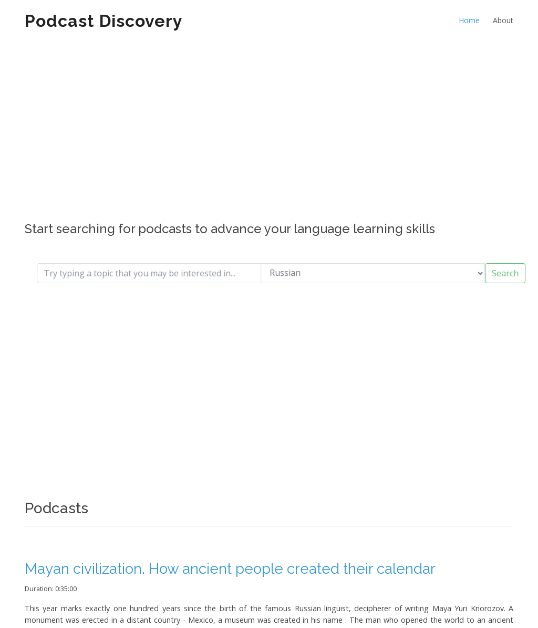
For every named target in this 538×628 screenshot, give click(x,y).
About (503, 20)
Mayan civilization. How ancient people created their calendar (230, 568)
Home (469, 20)
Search (513, 273)
